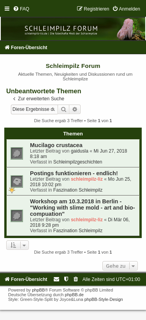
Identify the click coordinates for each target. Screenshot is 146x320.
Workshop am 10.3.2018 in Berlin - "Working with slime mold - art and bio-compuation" (82, 207)
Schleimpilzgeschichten (77, 162)
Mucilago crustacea (56, 145)
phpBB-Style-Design (103, 299)
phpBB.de (74, 294)
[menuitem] (21, 9)
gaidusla (79, 151)
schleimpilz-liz (87, 179)
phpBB (38, 290)
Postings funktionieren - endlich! (74, 173)
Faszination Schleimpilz (77, 190)
